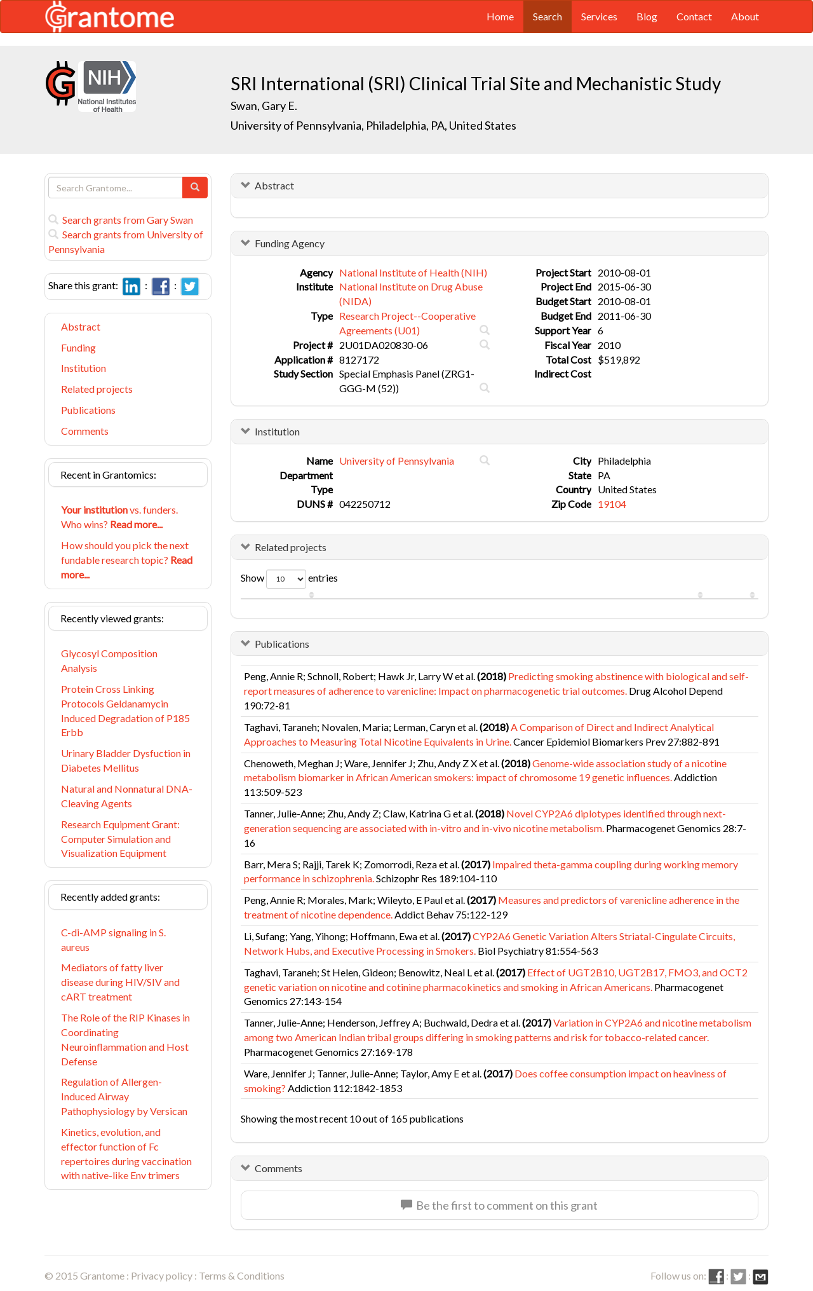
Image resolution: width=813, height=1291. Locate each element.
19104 (612, 504)
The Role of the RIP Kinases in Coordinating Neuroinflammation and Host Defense (125, 1039)
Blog (646, 16)
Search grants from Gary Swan (120, 220)
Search (547, 16)
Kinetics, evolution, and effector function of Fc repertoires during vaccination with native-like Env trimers (126, 1154)
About (745, 16)
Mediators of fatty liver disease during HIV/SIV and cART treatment (120, 981)
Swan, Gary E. (264, 106)
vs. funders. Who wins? (119, 516)
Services (599, 16)
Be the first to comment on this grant (499, 1205)
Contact (694, 16)
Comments (85, 431)
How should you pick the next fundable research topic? (126, 559)
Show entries (289, 579)
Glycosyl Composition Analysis (109, 660)
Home (500, 16)
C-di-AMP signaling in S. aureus (113, 939)
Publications (88, 410)
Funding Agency (290, 243)
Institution (83, 368)
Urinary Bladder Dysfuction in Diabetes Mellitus (126, 760)
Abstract (80, 326)
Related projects (97, 389)
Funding (78, 347)
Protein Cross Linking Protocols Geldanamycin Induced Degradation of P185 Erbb (125, 711)
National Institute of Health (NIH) (413, 272)
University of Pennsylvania (396, 460)
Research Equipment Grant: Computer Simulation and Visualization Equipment (120, 838)
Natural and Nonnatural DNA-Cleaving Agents (126, 795)
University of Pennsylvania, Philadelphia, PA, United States (373, 125)
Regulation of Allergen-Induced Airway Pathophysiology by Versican (124, 1096)
